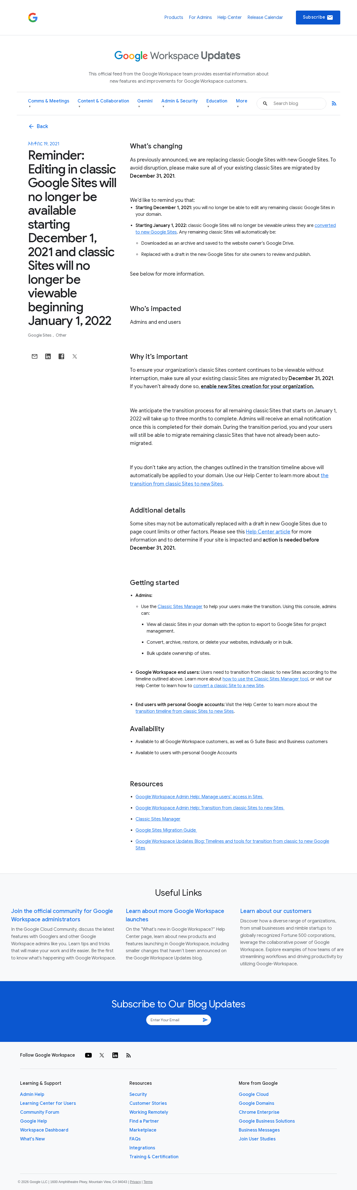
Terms (148, 1182)
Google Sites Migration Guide (166, 830)
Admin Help (32, 1094)
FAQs (135, 1139)
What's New (32, 1139)
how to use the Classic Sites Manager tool (265, 679)
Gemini (145, 104)
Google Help (33, 1121)
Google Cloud (254, 1094)
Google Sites (40, 335)
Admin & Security (179, 104)
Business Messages (259, 1130)
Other (61, 335)
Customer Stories (148, 1103)
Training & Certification (153, 1157)
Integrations (142, 1148)
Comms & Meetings (48, 104)
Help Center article (268, 532)
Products (173, 17)
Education (216, 104)
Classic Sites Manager (180, 606)
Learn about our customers (276, 911)
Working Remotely (148, 1112)
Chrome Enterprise (259, 1112)
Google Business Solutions (267, 1121)
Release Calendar (265, 17)
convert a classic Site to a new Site (228, 686)
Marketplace (142, 1130)
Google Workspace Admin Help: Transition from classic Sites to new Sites (210, 808)
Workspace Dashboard (44, 1130)
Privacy (135, 1182)
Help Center (229, 17)
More (241, 104)
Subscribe (318, 17)
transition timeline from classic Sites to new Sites (185, 711)
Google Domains (256, 1103)
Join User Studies (257, 1139)
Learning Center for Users (48, 1103)
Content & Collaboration (103, 104)
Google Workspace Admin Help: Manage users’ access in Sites (200, 797)
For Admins (200, 17)
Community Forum (39, 1112)
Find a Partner (144, 1121)
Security (138, 1094)
